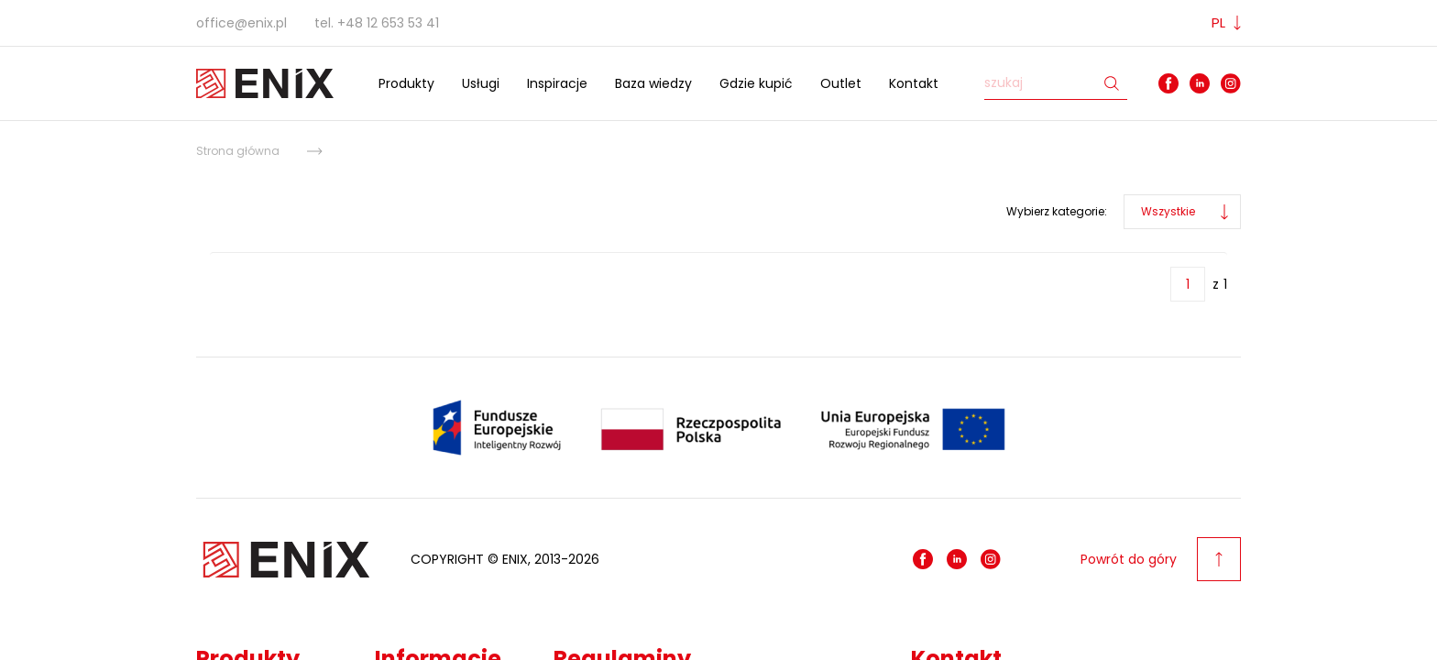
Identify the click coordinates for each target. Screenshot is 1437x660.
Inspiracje (557, 83)
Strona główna (238, 151)
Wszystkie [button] (1168, 211)
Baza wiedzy (653, 83)
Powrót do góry (1160, 559)
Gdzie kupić (756, 83)
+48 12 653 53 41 (388, 23)
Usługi (480, 83)
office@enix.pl (241, 23)
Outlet (840, 83)
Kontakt (913, 83)
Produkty (406, 83)
